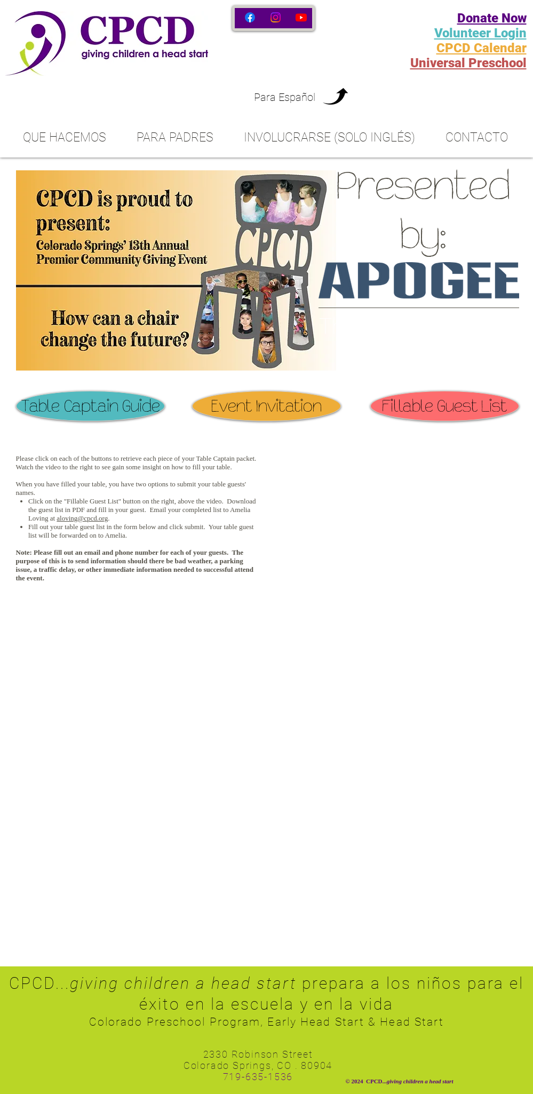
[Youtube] (301, 17)
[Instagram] (275, 17)
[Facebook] (250, 17)
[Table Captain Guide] (90, 406)
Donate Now (492, 18)
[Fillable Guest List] (444, 406)
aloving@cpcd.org (82, 518)
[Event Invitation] (266, 406)
